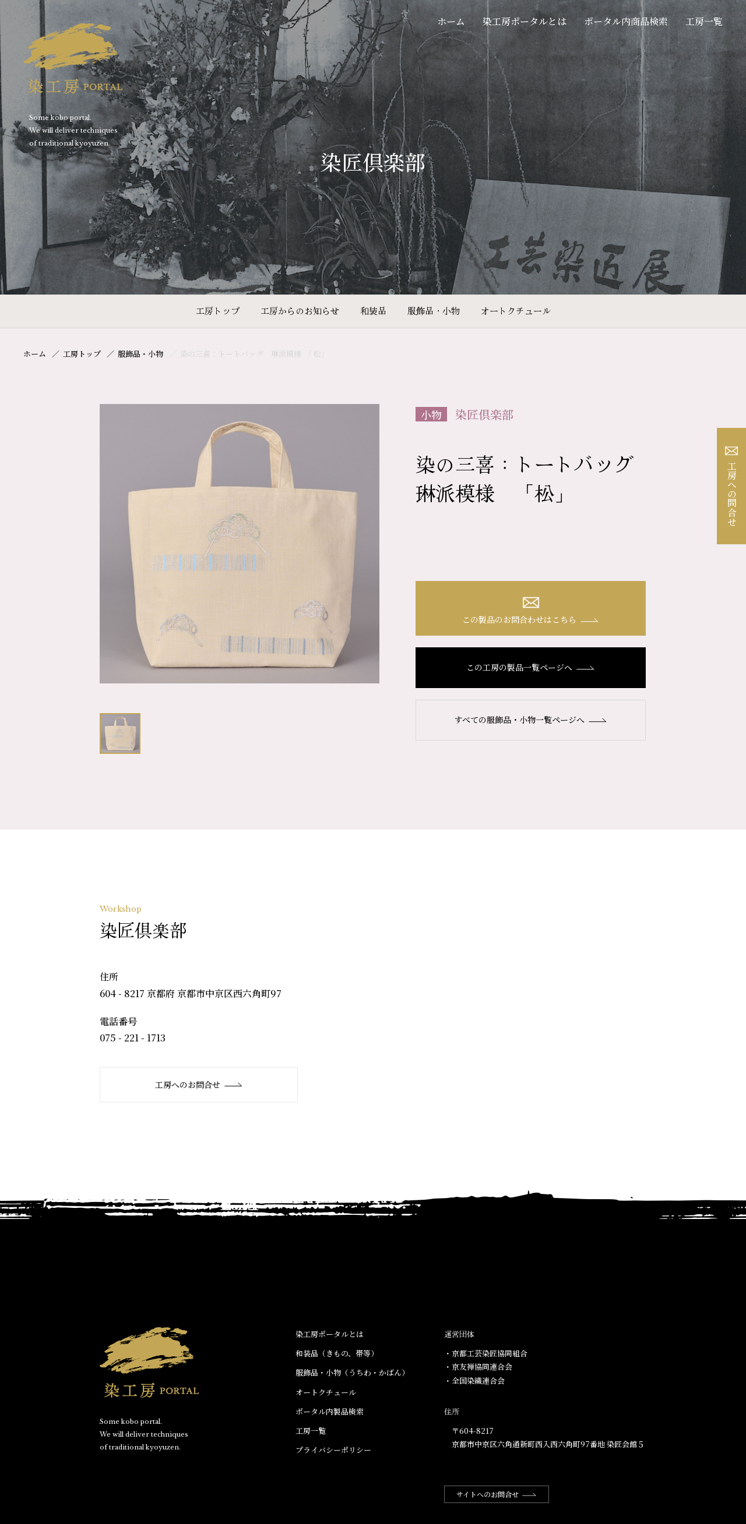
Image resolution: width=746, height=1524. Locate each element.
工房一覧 (704, 21)
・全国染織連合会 (474, 1380)
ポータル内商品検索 (626, 21)
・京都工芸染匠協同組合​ (485, 1353)
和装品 (373, 310)
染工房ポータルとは (524, 21)
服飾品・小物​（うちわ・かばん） (352, 1372)
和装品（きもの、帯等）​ (336, 1353)
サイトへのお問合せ (496, 1494)
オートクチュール (516, 310)
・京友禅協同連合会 (478, 1366)
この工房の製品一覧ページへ (530, 667)
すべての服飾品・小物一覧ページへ (530, 719)
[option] (239, 543)
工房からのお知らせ (300, 310)
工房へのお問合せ (199, 1084)
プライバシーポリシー (333, 1449)
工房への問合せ (731, 486)
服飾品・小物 (433, 310)
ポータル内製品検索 (329, 1411)
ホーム (451, 21)
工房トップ (218, 310)
